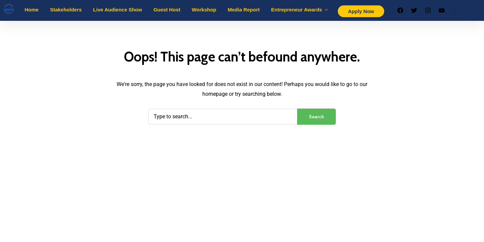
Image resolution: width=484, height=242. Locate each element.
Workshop (204, 9)
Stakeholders (66, 9)
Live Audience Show (117, 9)
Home (32, 9)
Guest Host (166, 9)
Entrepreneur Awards (296, 9)
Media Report (243, 9)
